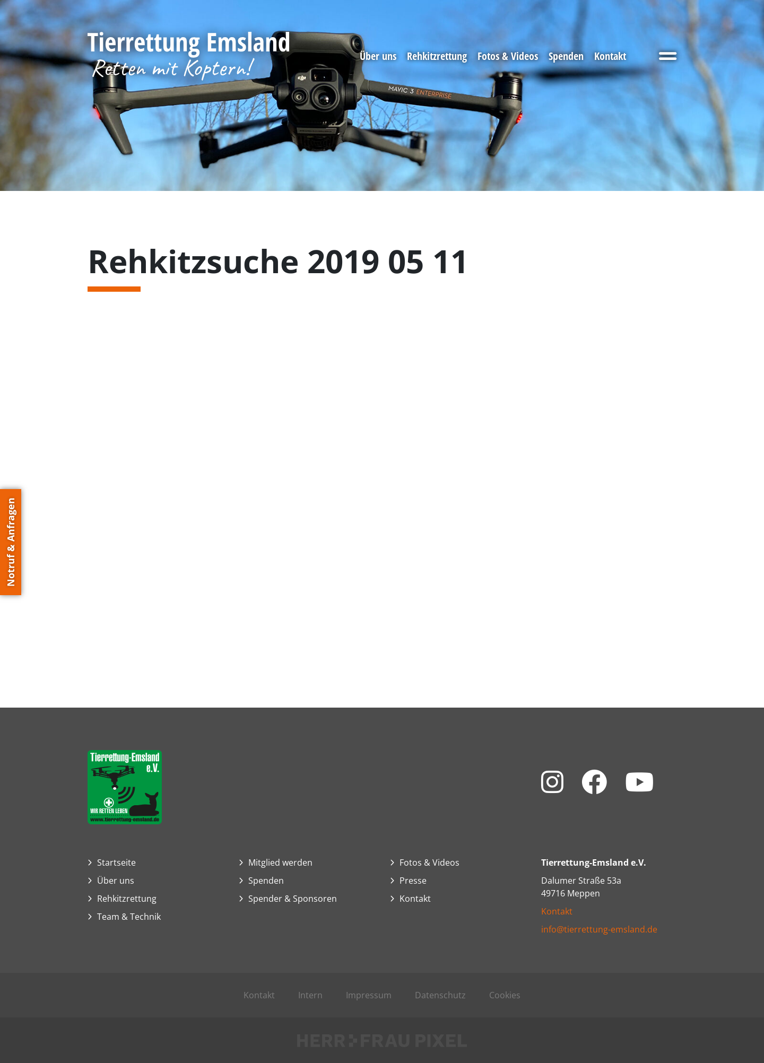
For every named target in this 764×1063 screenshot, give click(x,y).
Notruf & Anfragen (10, 542)
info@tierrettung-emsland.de (599, 929)
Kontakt (556, 911)
